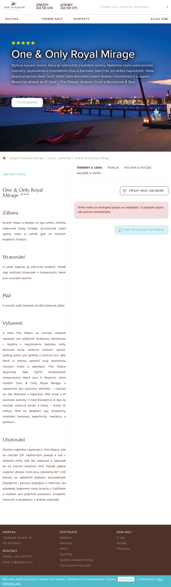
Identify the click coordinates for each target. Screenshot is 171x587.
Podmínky (123, 549)
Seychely (66, 554)
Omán (64, 549)
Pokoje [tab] (113, 168)
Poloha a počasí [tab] (137, 168)
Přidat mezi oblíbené (146, 190)
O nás (121, 537)
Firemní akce (52, 19)
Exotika (12, 19)
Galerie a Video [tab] (89, 173)
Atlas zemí (159, 19)
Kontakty (81, 19)
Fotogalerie (27, 102)
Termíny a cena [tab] (89, 168)
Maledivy (66, 537)
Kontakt (122, 543)
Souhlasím (126, 579)
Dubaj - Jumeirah (59, 158)
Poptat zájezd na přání (144, 230)
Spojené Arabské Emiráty (76, 560)
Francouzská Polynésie (75, 565)
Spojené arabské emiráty (27, 158)
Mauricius (66, 543)
